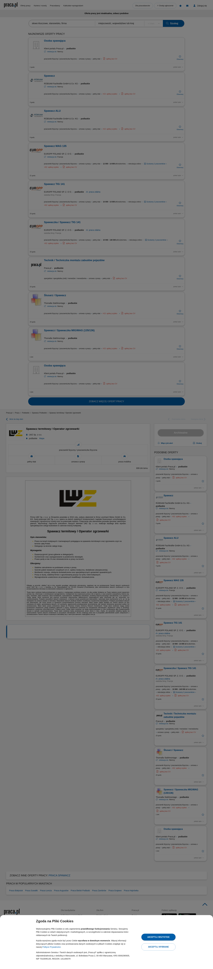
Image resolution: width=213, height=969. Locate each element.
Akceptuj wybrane (158, 947)
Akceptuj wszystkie (158, 937)
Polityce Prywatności (51, 947)
